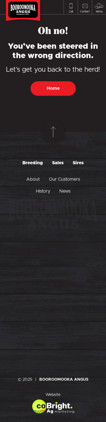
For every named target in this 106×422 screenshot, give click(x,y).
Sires (78, 163)
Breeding (32, 163)
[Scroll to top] (53, 132)
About (33, 179)
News (64, 191)
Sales (58, 163)
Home (53, 88)
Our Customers (64, 179)
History (43, 191)
